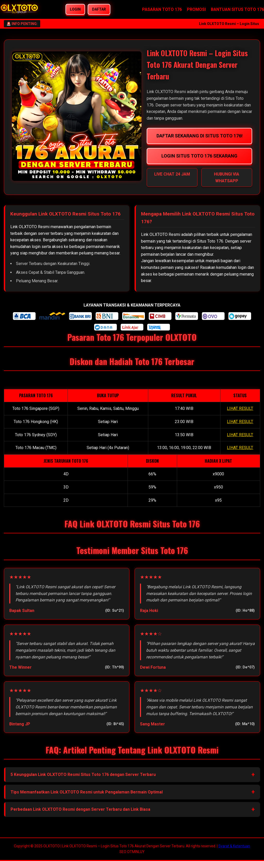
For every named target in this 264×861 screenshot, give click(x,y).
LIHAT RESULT (240, 408)
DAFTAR (99, 9)
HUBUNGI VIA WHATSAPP (226, 177)
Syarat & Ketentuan (234, 846)
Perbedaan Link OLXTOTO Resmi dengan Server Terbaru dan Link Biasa (80, 809)
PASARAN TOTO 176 (162, 9)
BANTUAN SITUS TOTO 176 (237, 9)
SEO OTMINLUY (132, 852)
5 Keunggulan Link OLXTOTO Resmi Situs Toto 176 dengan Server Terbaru (83, 774)
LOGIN (75, 9)
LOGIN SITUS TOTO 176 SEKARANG (199, 156)
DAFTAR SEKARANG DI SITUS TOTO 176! (199, 135)
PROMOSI (196, 9)
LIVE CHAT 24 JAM (172, 174)
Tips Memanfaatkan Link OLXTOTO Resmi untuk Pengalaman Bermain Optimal (87, 792)
